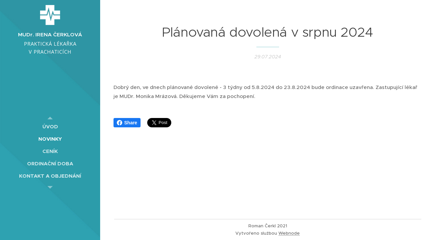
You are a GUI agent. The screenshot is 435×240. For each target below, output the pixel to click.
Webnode (289, 233)
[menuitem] (50, 126)
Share (127, 122)
